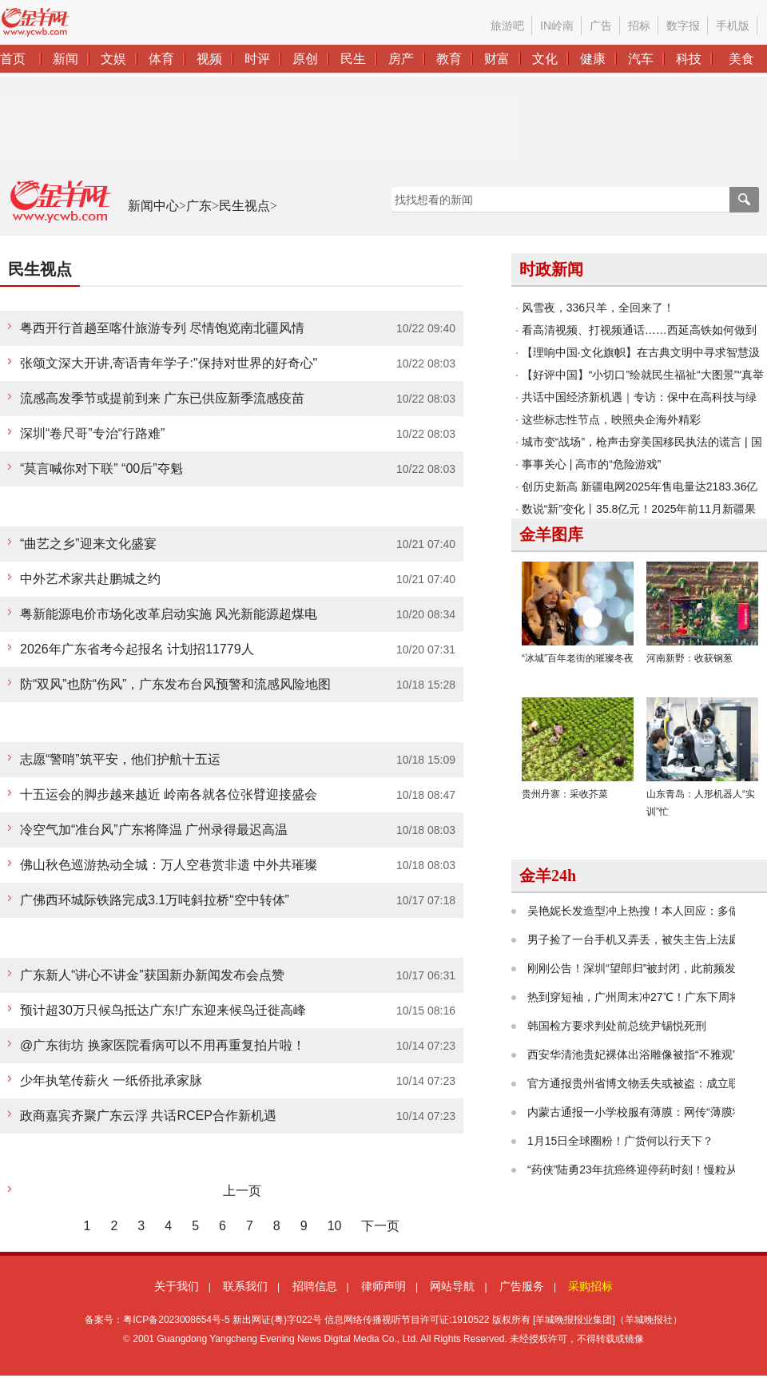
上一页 (242, 1190)
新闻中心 (153, 205)
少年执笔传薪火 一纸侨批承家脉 (111, 1080)
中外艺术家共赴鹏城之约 (90, 579)
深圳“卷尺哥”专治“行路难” (92, 433)
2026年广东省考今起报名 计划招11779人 (137, 649)
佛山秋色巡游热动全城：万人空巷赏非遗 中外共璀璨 (168, 865)
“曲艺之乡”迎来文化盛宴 (88, 543)
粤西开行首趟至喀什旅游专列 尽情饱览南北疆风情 (162, 328)
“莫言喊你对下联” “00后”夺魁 (101, 468)
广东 (199, 205)
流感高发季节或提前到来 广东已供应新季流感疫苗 (162, 398)
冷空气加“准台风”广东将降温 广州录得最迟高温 (154, 829)
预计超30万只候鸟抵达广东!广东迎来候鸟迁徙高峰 (163, 1010)
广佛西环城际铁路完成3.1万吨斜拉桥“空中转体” (154, 900)
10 (335, 1226)
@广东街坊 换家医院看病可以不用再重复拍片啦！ (162, 1045)
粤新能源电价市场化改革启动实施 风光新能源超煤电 (168, 614)
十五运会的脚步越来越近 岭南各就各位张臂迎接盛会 (168, 794)
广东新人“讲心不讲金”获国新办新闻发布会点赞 (152, 975)
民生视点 (244, 205)
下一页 (380, 1226)
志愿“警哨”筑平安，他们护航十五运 (120, 759)
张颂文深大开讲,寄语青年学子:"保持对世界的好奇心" (168, 363)
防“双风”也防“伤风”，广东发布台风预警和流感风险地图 (175, 684)
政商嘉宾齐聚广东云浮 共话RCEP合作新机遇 (148, 1115)
